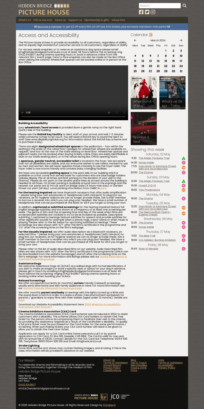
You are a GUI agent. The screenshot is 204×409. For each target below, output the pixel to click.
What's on (24, 20)
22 (165, 66)
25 (135, 71)
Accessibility (166, 365)
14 (158, 61)
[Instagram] (153, 12)
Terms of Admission (115, 363)
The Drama (146, 172)
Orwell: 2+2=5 (147, 185)
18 (135, 66)
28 (158, 71)
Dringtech (109, 405)
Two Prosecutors (149, 190)
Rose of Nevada (148, 248)
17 (181, 61)
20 (150, 66)
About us (60, 20)
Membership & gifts (96, 20)
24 (181, 66)
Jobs (161, 360)
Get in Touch (139, 363)
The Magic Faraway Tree (154, 158)
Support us (75, 20)
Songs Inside (146, 162)
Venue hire (118, 20)
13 (150, 61)
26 (143, 71)
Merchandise (139, 365)
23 (173, 66)
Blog (133, 360)
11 (135, 61)
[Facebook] (141, 12)
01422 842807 (27, 385)
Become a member (49, 27)
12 (143, 61)
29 (166, 71)
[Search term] (160, 5)
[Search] (184, 5)
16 (173, 61)
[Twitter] (147, 12)
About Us (109, 360)
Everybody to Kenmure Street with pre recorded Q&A (157, 167)
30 (173, 71)
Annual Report (112, 365)
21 (158, 66)
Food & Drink (139, 368)
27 (150, 71)
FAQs (134, 370)
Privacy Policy (111, 368)
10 (181, 56)
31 (181, 71)
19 (143, 66)
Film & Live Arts (42, 20)
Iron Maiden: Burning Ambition (157, 240)
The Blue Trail (147, 236)
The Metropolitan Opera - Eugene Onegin (155, 213)
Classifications (112, 370)
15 (165, 61)
